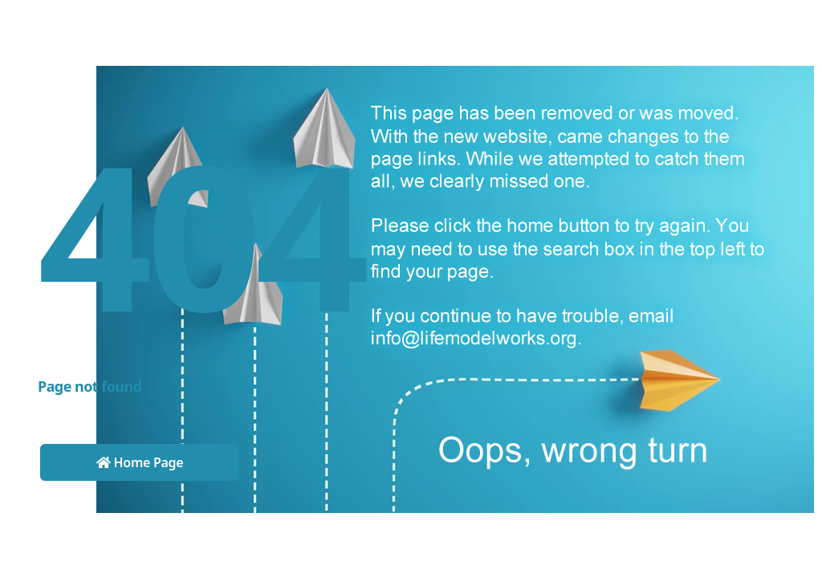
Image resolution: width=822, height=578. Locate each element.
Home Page (139, 462)
